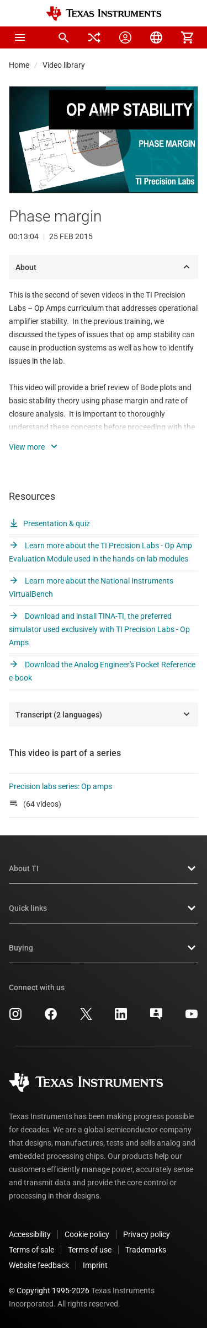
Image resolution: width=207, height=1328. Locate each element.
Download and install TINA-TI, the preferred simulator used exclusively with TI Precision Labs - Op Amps (99, 629)
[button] (19, 37)
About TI (103, 868)
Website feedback (39, 1265)
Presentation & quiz (49, 523)
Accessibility (30, 1234)
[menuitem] (63, 37)
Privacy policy (146, 1234)
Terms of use (90, 1249)
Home (19, 65)
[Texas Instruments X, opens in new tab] (86, 1017)
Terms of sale (31, 1249)
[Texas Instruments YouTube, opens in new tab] (191, 1017)
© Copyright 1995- (49, 1290)
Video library (64, 65)
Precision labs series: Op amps (60, 786)
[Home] (104, 13)
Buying (103, 947)
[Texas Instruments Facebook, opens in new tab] (50, 1017)
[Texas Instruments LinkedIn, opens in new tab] (121, 1017)
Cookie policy (87, 1234)
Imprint (95, 1265)
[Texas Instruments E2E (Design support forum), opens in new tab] (156, 1017)
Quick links (103, 908)
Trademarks (145, 1249)
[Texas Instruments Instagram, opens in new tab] (15, 1017)
